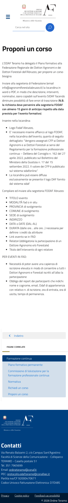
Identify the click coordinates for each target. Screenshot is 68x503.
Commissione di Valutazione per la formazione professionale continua (28, 373)
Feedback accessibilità (47, 496)
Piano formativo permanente (25, 365)
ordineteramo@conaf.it (23, 470)
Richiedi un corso (18, 388)
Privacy (5, 496)
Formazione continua (19, 358)
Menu (7, 17)
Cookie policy (22, 496)
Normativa (14, 381)
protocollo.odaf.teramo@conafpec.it (28, 474)
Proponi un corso (18, 394)
